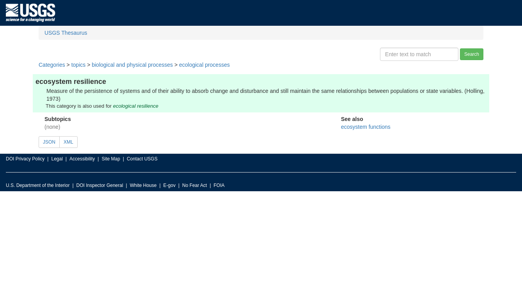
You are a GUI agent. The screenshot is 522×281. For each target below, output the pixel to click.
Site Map (110, 159)
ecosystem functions (366, 127)
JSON (49, 142)
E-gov (169, 185)
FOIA (219, 185)
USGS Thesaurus (65, 33)
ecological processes (204, 65)
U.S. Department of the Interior (37, 185)
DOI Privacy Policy (25, 159)
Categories (52, 65)
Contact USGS (142, 159)
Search (471, 54)
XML (68, 142)
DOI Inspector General (99, 185)
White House (143, 185)
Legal (56, 159)
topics (78, 65)
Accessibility (82, 159)
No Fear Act (194, 185)
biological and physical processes (132, 65)
